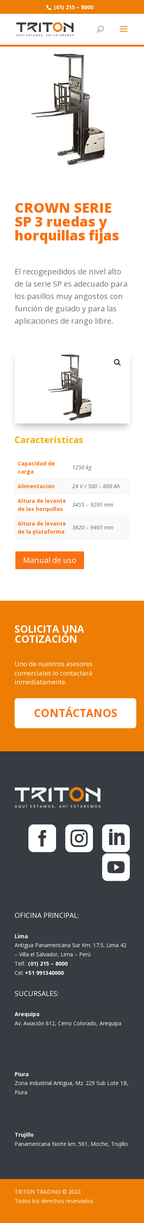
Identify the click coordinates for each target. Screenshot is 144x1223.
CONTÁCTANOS (75, 713)
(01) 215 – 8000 (72, 7)
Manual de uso (49, 560)
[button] (117, 363)
